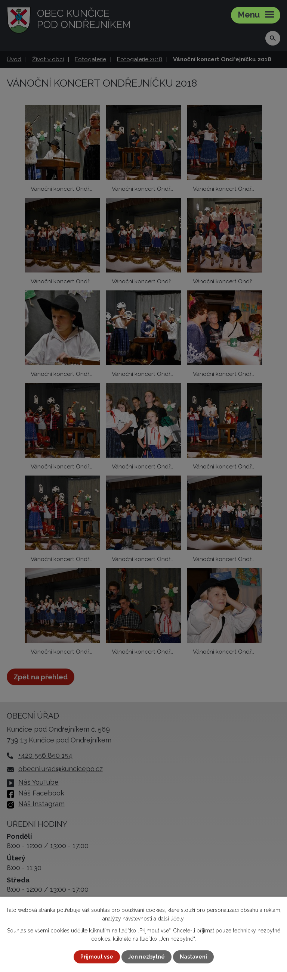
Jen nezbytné (146, 957)
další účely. (171, 918)
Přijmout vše (96, 957)
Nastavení (193, 957)
